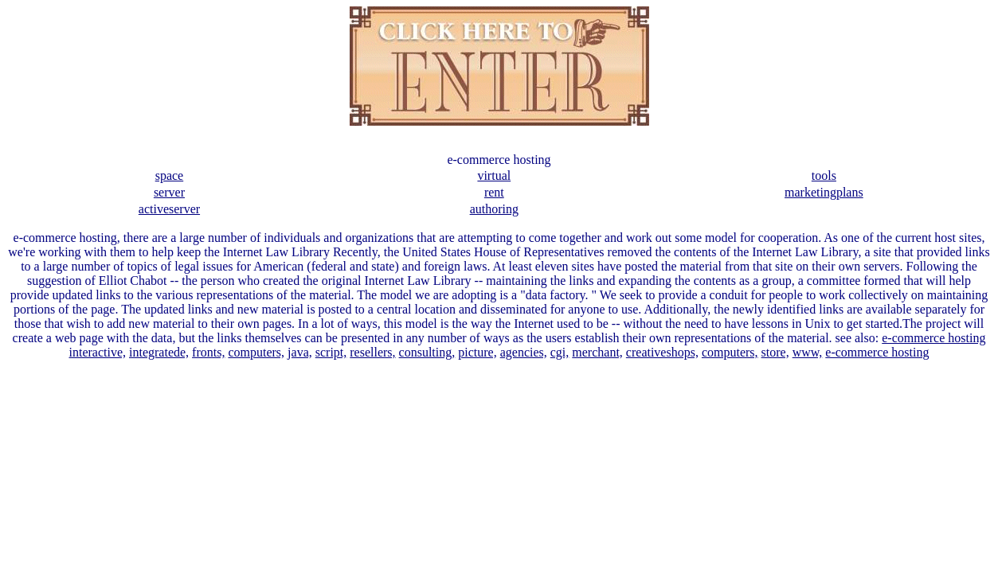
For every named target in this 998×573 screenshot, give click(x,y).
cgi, (559, 352)
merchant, (597, 352)
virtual (494, 175)
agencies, (523, 352)
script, (331, 352)
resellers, (372, 352)
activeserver (169, 209)
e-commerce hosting (933, 338)
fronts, (208, 352)
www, (808, 352)
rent (494, 192)
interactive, (98, 352)
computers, (256, 352)
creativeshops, (662, 352)
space (169, 175)
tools (824, 175)
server (169, 192)
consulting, (427, 352)
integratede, (159, 352)
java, (300, 352)
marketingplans (824, 192)
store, (775, 352)
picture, (477, 352)
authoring (494, 209)
